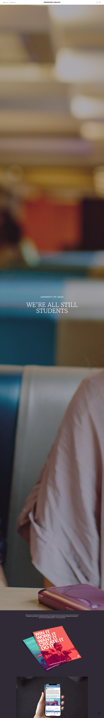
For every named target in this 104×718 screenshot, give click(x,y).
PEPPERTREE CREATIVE (52, 2)
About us (5, 2)
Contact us (13, 2)
